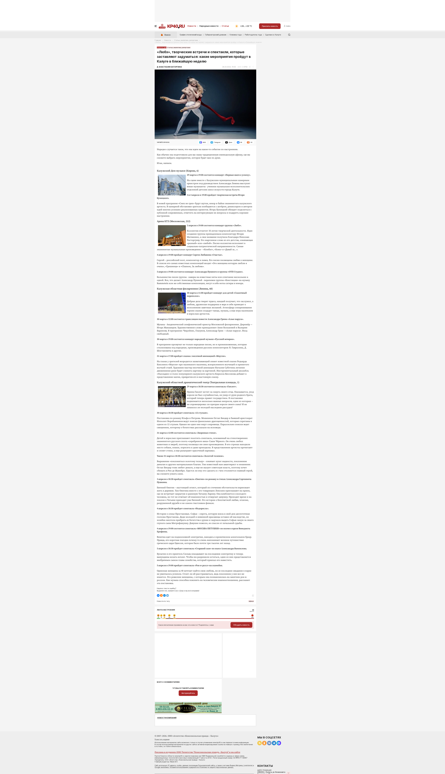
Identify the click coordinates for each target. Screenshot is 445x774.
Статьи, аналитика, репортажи (186, 40)
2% (164, 617)
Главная (158, 40)
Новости (191, 26)
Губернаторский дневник (215, 35)
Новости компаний (166, 718)
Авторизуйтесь (188, 693)
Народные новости (208, 26)
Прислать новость (270, 26)
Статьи (225, 26)
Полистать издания (162, 739)
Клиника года (236, 35)
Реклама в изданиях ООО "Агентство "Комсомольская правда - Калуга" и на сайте (197, 752)
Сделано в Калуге (273, 35)
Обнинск (162, 27)
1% (161, 617)
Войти (288, 26)
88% (252, 617)
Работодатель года (253, 35)
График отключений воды (191, 35)
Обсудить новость (241, 625)
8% (169, 617)
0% (158, 617)
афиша (251, 601)
